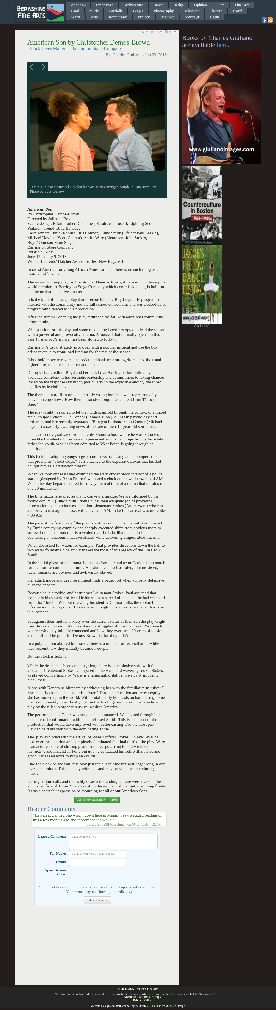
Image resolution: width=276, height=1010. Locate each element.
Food (75, 11)
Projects (144, 17)
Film (220, 5)
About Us (78, 5)
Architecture (133, 5)
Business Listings (150, 997)
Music (94, 11)
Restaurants (118, 17)
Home (114, 799)
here (222, 44)
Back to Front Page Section (91, 799)
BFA (206, 325)
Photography (164, 11)
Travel (237, 11)
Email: (61, 862)
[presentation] (102, 875)
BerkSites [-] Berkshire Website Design (160, 1006)
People (138, 11)
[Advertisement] (97, 947)
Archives (167, 17)
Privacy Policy (142, 1000)
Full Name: (58, 853)
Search (192, 17)
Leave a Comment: (52, 836)
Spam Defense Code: (55, 872)
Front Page (104, 5)
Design (178, 5)
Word (75, 17)
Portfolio (116, 11)
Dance (158, 5)
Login (214, 17)
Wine (94, 17)
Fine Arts (242, 5)
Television (191, 11)
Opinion (200, 5)
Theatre (216, 11)
